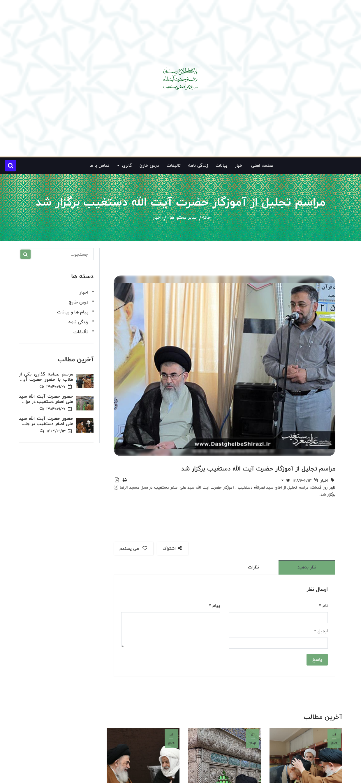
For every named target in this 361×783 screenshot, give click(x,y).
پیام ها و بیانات (72, 312)
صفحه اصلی (262, 165)
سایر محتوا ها (183, 217)
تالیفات (174, 165)
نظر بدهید (306, 567)
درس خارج (149, 165)
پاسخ (317, 659)
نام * (323, 605)
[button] (10, 165)
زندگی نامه (198, 165)
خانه (206, 217)
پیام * (214, 605)
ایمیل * (321, 631)
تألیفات (80, 332)
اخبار (239, 165)
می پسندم (133, 548)
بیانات (221, 165)
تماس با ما (99, 165)
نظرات (253, 567)
